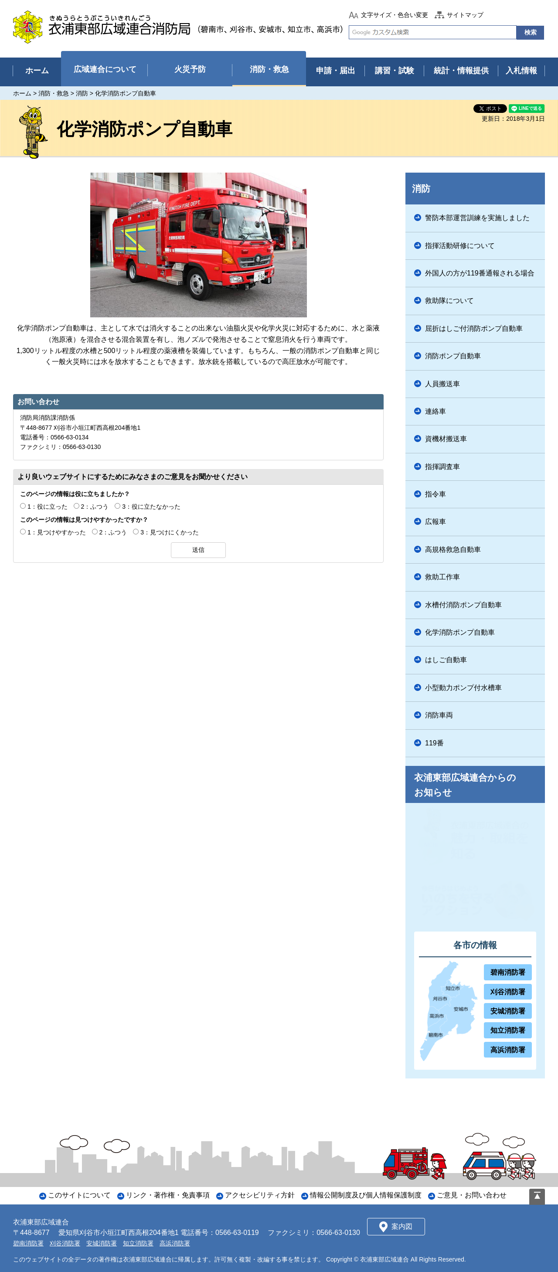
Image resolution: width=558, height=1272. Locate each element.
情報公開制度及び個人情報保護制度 (366, 1195)
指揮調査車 (442, 466)
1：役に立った (47, 506)
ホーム (22, 93)
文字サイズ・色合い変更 (394, 14)
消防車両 (439, 715)
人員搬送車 (442, 384)
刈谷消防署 (507, 992)
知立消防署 (507, 1030)
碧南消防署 (507, 972)
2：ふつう (95, 506)
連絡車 (435, 411)
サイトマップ (465, 14)
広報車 (435, 521)
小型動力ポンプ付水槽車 (463, 687)
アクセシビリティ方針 (260, 1195)
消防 (82, 93)
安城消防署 (507, 1011)
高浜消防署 (507, 1050)
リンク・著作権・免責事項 (168, 1195)
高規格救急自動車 (453, 549)
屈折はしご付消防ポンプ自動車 (474, 328)
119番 (434, 743)
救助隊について (449, 300)
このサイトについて (79, 1195)
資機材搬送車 (446, 438)
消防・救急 (53, 93)
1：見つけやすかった (56, 532)
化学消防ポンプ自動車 (460, 632)
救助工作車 (442, 577)
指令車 (435, 494)
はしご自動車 (446, 659)
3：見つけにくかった (169, 532)
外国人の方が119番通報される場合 (479, 273)
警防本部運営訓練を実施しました (477, 217)
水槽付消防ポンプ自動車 (463, 605)
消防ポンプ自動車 (453, 356)
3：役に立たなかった (151, 506)
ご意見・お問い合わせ (472, 1195)
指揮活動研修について (460, 245)
